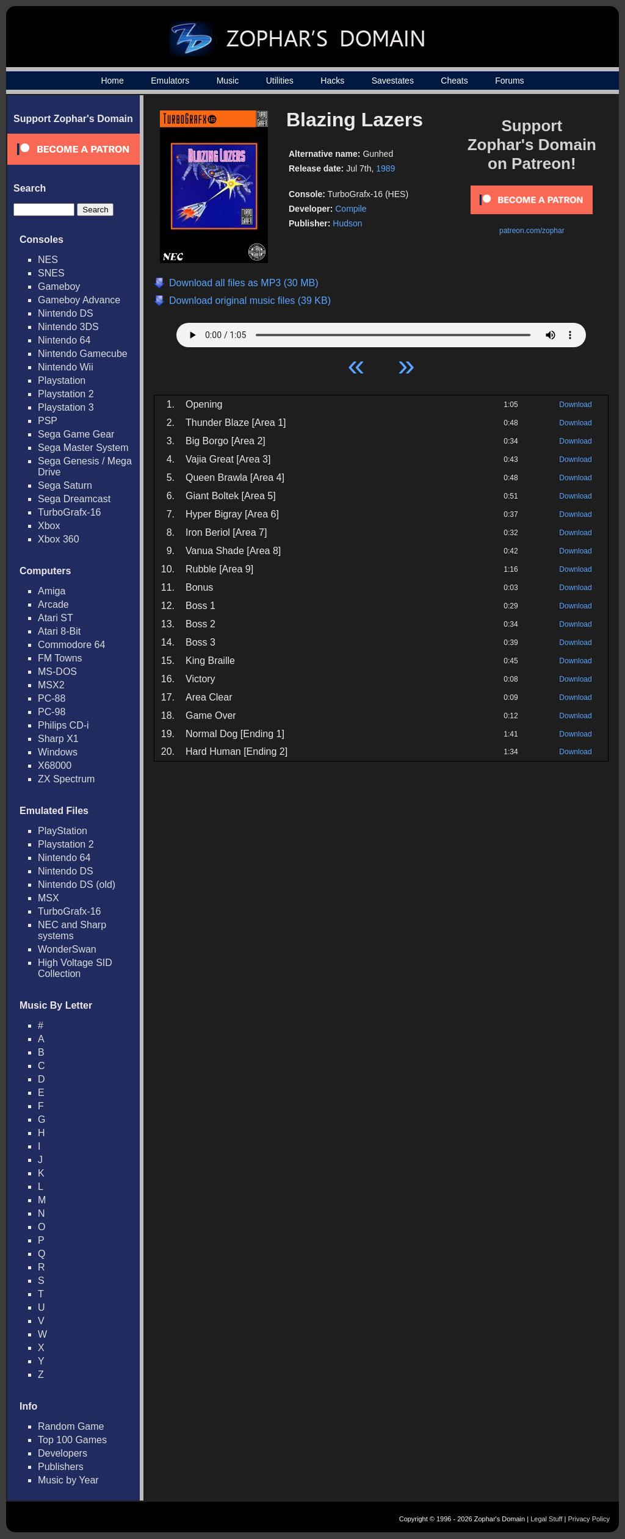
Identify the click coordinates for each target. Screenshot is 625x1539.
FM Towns (60, 658)
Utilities (280, 80)
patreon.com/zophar (532, 230)
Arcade (53, 604)
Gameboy (59, 286)
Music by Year (68, 1480)
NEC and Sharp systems (72, 930)
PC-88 (51, 698)
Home (112, 80)
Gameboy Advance (79, 300)
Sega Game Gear (76, 434)
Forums (509, 80)
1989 (385, 168)
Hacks (332, 80)
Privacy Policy (589, 1519)
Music (228, 80)
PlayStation (62, 831)
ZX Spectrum (66, 779)
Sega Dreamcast (74, 499)
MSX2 (51, 685)
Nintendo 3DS (68, 327)
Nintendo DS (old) (76, 884)
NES (48, 259)
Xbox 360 (58, 539)
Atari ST (55, 618)
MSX (48, 898)
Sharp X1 (58, 738)
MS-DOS (57, 671)
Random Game (71, 1426)
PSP (47, 421)
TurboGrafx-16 (69, 512)
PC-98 (51, 712)
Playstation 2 (66, 394)
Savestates (393, 80)
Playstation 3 (66, 407)
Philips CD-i (63, 725)
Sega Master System (83, 447)
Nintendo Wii (65, 367)
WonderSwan (67, 949)
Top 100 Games (72, 1440)
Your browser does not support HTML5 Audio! (381, 332)
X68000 (54, 765)
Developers (62, 1453)
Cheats (454, 80)
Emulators (170, 80)
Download (575, 404)
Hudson (347, 223)
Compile (350, 209)
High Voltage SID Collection (75, 968)
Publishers (61, 1467)
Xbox (49, 526)
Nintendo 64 (64, 340)
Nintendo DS (65, 313)
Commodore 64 (71, 645)
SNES (51, 273)
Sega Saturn (65, 485)
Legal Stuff (546, 1519)
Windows (58, 752)
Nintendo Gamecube (83, 353)
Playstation (61, 380)
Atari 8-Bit (59, 631)
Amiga (51, 591)
